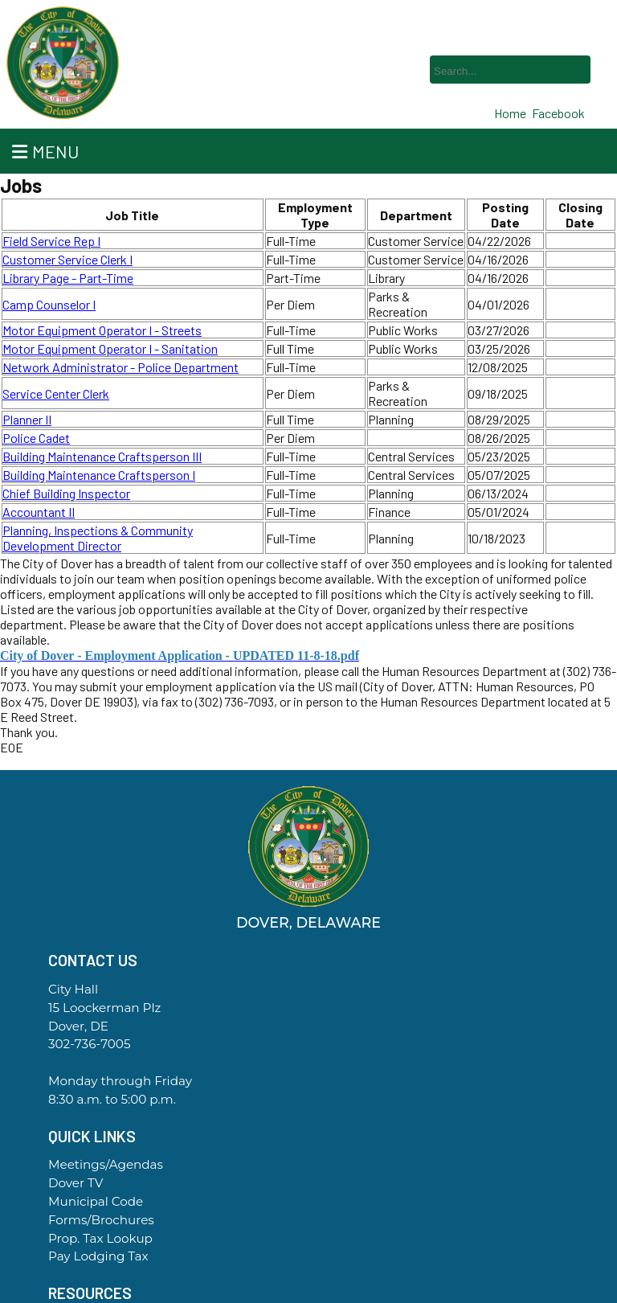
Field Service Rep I (51, 240)
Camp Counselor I (49, 304)
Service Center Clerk (55, 393)
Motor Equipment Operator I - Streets (102, 330)
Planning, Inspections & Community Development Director (97, 537)
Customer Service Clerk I (67, 259)
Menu (45, 151)
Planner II (26, 419)
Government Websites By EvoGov (308, 1297)
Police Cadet (36, 437)
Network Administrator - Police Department (120, 367)
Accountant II (38, 511)
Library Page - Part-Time (67, 277)
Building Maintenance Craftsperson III (102, 456)
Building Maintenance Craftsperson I (98, 474)
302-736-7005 (89, 1043)
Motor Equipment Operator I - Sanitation (110, 348)
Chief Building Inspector (66, 493)
